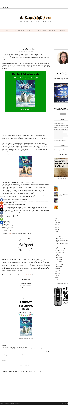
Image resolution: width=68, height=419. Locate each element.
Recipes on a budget (59, 123)
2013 (56, 275)
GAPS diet (56, 138)
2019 (56, 229)
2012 (56, 277)
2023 (56, 222)
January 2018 (59, 266)
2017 (56, 268)
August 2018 (59, 254)
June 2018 (58, 257)
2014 (56, 273)
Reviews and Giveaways (22, 355)
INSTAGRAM (29, 274)
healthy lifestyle (58, 131)
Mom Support (57, 129)
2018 (56, 231)
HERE (10, 233)
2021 (56, 226)
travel (61, 138)
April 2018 (58, 261)
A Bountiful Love (6, 403)
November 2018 (60, 235)
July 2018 (58, 255)
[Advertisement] (23, 3)
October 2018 (59, 250)
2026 (56, 217)
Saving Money (59, 238)
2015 (56, 271)
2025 (56, 218)
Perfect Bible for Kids (61, 236)
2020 (56, 227)
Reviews (14, 355)
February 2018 (59, 264)
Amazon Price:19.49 (6, 232)
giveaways (8, 355)
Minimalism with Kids (61, 248)
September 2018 (60, 252)
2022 (56, 224)
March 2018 (59, 263)
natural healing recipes (59, 140)
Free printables (57, 136)
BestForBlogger (17, 403)
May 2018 (58, 259)
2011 (56, 279)
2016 (56, 270)
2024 (56, 220)
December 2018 (60, 233)
